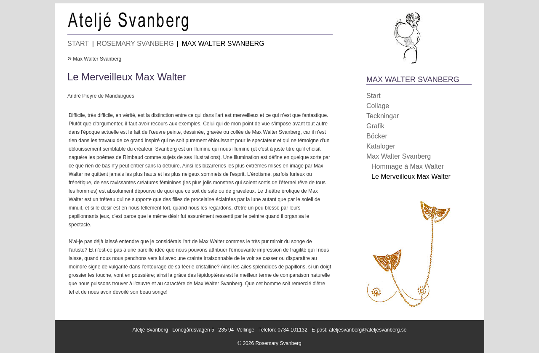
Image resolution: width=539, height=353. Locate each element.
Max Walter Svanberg (97, 59)
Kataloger (380, 146)
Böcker (376, 136)
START (78, 43)
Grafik (375, 126)
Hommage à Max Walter (407, 166)
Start (373, 95)
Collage (377, 105)
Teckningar (382, 115)
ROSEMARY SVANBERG (135, 43)
